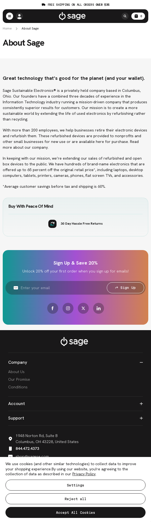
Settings (75, 485)
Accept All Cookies (75, 512)
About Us (16, 371)
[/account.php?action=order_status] (19, 16)
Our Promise (19, 379)
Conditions (18, 387)
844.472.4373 (23, 448)
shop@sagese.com (28, 456)
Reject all (76, 499)
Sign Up (125, 287)
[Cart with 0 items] (138, 16)
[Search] (125, 16)
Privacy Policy (84, 473)
